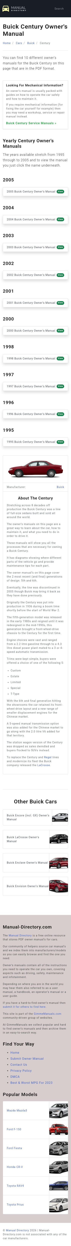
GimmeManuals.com (48, 1013)
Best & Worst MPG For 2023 (31, 1083)
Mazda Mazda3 (37, 1110)
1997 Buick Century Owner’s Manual (35, 386)
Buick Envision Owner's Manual (37, 886)
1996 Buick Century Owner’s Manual (35, 414)
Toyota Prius (37, 1204)
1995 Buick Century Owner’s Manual (35, 442)
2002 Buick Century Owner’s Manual (35, 275)
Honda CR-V (37, 1167)
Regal (48, 757)
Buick (31, 43)
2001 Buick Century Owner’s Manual (35, 303)
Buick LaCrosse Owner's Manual (37, 839)
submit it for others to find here (24, 1006)
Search (59, 8)
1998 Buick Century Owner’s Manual (35, 358)
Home (7, 43)
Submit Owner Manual (27, 1058)
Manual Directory (20, 935)
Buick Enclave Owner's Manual (37, 862)
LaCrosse (43, 765)
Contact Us (18, 1064)
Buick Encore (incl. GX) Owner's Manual (37, 817)
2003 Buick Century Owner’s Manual (35, 247)
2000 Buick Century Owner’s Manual (35, 331)
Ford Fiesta (37, 1148)
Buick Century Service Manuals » (31, 123)
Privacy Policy (21, 1070)
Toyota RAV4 (37, 1186)
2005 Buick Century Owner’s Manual (35, 191)
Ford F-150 (37, 1129)
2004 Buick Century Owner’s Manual (35, 219)
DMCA (15, 1077)
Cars (19, 43)
